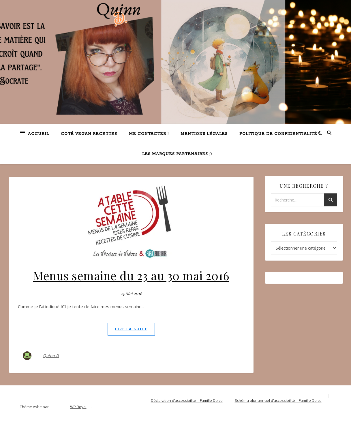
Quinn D (51, 355)
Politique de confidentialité (278, 133)
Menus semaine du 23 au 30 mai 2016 (131, 275)
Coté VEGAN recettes (89, 133)
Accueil (38, 133)
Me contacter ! (149, 133)
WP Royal (78, 406)
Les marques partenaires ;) (177, 154)
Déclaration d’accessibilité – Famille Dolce (187, 400)
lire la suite (131, 328)
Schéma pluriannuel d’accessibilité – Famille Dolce (278, 400)
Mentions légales (204, 133)
